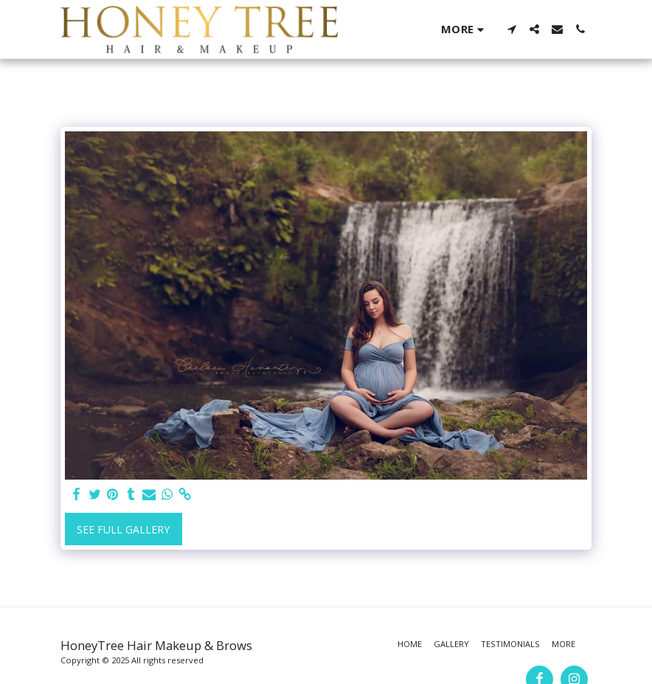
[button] (511, 29)
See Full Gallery (123, 529)
